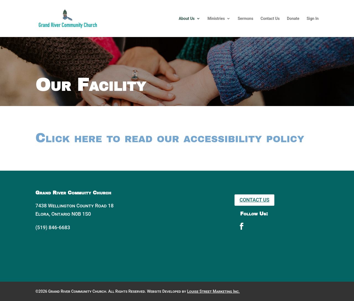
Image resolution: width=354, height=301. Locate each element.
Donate (293, 19)
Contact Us (270, 19)
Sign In (313, 19)
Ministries (216, 19)
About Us (187, 19)
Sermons (245, 19)
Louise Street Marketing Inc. (213, 291)
